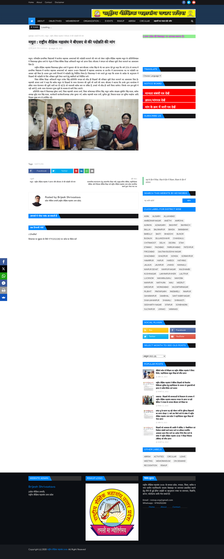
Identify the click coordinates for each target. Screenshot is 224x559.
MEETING (148, 461)
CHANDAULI (178, 238)
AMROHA (179, 221)
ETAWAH (148, 247)
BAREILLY (148, 234)
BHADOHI (168, 234)
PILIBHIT (147, 292)
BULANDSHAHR (162, 238)
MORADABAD (163, 287)
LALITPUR (183, 274)
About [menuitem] (41, 21)
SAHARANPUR (150, 296)
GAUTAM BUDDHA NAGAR (169, 252)
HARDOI (170, 261)
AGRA (146, 216)
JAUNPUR (159, 265)
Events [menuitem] (109, 21)
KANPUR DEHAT (151, 269)
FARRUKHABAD (173, 247)
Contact (48, 2)
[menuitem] (31, 21)
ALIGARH (156, 216)
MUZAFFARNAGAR (180, 287)
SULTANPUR (149, 309)
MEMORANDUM (163, 461)
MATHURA (39, 36)
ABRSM (147, 457)
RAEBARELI (175, 292)
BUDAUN (148, 238)
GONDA (174, 256)
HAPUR (160, 261)
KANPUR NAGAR (168, 269)
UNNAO (161, 309)
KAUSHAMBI (184, 269)
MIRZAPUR (148, 287)
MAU (171, 283)
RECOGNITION (150, 466)
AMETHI (168, 221)
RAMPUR (187, 292)
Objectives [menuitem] (55, 21)
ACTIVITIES (159, 457)
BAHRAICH (185, 225)
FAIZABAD (159, 247)
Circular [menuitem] (145, 21)
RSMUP (164, 466)
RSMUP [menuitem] (120, 21)
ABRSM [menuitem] (131, 21)
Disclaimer (59, 2)
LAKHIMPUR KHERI (167, 274)
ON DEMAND (179, 461)
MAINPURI (148, 283)
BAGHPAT (173, 225)
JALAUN (147, 265)
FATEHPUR (188, 247)
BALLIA (147, 230)
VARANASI (173, 309)
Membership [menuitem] (72, 21)
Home (31, 2)
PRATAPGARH (160, 292)
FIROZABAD (149, 252)
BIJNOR (180, 234)
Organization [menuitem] (91, 21)
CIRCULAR (171, 457)
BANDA (171, 230)
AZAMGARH (160, 225)
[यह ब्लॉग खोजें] (162, 201)
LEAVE (182, 457)
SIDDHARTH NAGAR (152, 305)
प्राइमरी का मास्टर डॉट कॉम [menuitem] (163, 21)
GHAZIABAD (149, 256)
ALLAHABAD (169, 216)
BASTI (158, 234)
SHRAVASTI (179, 300)
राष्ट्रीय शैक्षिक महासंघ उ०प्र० (57, 549)
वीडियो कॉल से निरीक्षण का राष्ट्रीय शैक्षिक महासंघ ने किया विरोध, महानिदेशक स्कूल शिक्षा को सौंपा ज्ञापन (175, 372)
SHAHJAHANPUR (151, 300)
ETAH (181, 243)
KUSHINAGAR (150, 274)
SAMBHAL (164, 296)
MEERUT (180, 283)
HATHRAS (181, 261)
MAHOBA (179, 278)
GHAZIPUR (162, 256)
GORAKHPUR (187, 256)
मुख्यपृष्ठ (30, 36)
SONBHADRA (181, 305)
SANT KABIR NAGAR (181, 296)
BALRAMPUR (159, 230)
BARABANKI (183, 230)
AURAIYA (148, 225)
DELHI (162, 243)
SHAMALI (167, 300)
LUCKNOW (149, 278)
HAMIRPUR (149, 261)
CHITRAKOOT (150, 243)
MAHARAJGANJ (164, 278)
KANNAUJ (181, 265)
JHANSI (170, 265)
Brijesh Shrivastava (38, 48)
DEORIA (172, 243)
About (39, 2)
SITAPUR (168, 305)
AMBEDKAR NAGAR (152, 221)
